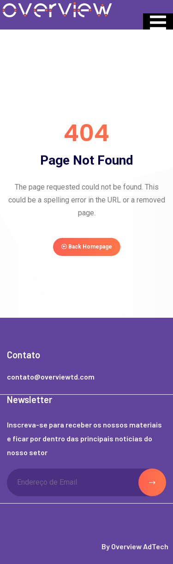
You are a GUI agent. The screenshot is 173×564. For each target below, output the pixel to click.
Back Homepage (86, 246)
